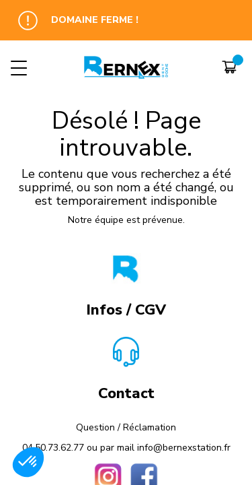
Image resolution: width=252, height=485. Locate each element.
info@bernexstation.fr (183, 447)
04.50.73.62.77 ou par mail (79, 447)
